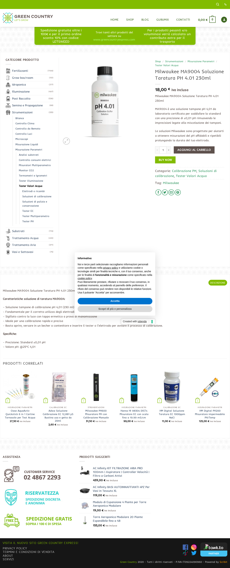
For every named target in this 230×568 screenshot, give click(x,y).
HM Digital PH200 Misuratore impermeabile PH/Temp (210, 414)
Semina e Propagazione (27, 105)
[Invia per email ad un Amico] (171, 192)
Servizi (8, 559)
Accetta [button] (115, 301)
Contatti (183, 19)
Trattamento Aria (24, 245)
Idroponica (19, 84)
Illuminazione (21, 91)
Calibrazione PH (184, 171)
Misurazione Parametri (201, 61)
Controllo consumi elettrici (35, 160)
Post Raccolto (21, 98)
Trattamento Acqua (25, 238)
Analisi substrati (29, 154)
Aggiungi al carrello (194, 150)
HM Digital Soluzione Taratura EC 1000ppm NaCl (172, 414)
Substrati (18, 231)
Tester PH (28, 221)
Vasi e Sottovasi (22, 252)
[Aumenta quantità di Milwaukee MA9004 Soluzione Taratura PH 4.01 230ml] (169, 150)
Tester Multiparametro (35, 216)
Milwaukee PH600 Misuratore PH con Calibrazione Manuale (96, 414)
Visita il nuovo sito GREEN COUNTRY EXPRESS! (40, 543)
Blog (145, 19)
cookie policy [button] (85, 278)
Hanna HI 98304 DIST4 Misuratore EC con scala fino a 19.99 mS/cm (134, 414)
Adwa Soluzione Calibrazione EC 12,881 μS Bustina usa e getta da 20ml (58, 415)
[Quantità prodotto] (163, 150)
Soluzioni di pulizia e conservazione (34, 203)
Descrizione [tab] (218, 282)
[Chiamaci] (225, 4)
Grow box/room (22, 77)
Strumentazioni (174, 61)
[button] (217, 4)
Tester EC (27, 211)
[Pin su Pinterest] (178, 192)
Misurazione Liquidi (26, 144)
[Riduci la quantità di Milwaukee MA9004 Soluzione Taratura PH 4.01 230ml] (157, 150)
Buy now (165, 160)
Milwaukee (171, 183)
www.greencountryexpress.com (114, 39)
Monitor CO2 (26, 170)
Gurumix (162, 19)
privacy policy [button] (110, 267)
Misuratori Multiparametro (35, 165)
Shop (130, 19)
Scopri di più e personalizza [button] (115, 308)
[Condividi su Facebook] (158, 192)
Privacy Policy (15, 548)
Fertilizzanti (20, 70)
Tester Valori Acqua (166, 65)
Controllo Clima (24, 123)
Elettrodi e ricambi (33, 191)
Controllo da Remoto (27, 128)
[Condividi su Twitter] (165, 192)
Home (115, 19)
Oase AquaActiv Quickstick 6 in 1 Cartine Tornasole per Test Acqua (20, 414)
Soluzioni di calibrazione (36, 196)
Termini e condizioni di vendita (28, 552)
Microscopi (21, 139)
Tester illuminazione (31, 180)
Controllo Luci (23, 133)
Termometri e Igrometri (33, 175)
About (8, 555)
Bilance (19, 118)
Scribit (223, 562)
